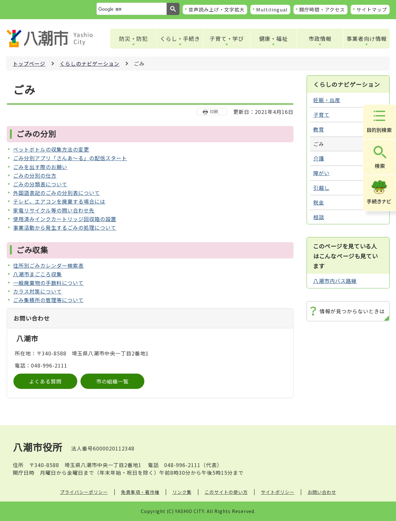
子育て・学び (226, 38)
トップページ (29, 63)
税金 (318, 202)
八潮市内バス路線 (335, 281)
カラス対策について (37, 291)
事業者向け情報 (366, 38)
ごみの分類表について (40, 184)
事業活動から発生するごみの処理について (64, 227)
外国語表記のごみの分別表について (56, 193)
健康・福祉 (273, 38)
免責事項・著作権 (140, 492)
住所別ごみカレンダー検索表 (48, 265)
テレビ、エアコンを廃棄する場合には (59, 201)
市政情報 (319, 38)
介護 (318, 158)
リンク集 (182, 492)
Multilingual (272, 9)
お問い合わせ (322, 492)
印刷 (214, 111)
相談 (318, 217)
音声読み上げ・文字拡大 (216, 9)
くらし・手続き (180, 38)
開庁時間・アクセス (322, 9)
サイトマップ (371, 9)
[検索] (131, 9)
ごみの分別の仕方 (35, 175)
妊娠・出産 (326, 100)
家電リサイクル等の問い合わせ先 (54, 210)
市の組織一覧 (112, 381)
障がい (321, 173)
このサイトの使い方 (226, 492)
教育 (318, 129)
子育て (321, 114)
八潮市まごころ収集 (37, 274)
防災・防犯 (133, 38)
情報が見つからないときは (352, 311)
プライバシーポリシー (84, 492)
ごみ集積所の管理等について (48, 300)
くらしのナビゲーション (89, 63)
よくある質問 (45, 381)
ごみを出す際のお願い (40, 167)
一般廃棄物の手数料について (48, 283)
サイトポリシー (277, 492)
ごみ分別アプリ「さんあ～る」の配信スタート (70, 158)
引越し (321, 187)
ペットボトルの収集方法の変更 (51, 149)
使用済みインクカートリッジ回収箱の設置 (64, 219)
